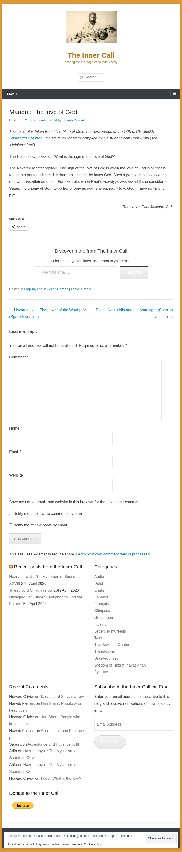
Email (15, 452)
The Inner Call (91, 55)
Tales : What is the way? (60, 778)
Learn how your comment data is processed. (113, 554)
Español (101, 597)
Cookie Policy (92, 844)
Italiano (100, 624)
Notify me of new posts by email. (40, 525)
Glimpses (102, 611)
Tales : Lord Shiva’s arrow (31, 590)
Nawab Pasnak (73, 120)
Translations (104, 652)
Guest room (104, 617)
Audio (99, 577)
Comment (18, 357)
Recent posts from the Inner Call (48, 566)
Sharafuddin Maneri (25, 138)
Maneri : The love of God (43, 112)
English (29, 289)
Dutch (99, 583)
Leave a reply (81, 289)
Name (15, 428)
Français (101, 604)
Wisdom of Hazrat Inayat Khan (120, 665)
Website (16, 475)
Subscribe (133, 272)
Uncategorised (106, 658)
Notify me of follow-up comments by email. (49, 514)
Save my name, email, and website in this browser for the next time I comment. (75, 502)
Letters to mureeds (110, 631)
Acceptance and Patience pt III (53, 744)
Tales (98, 638)
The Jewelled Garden (52, 289)
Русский (101, 672)
